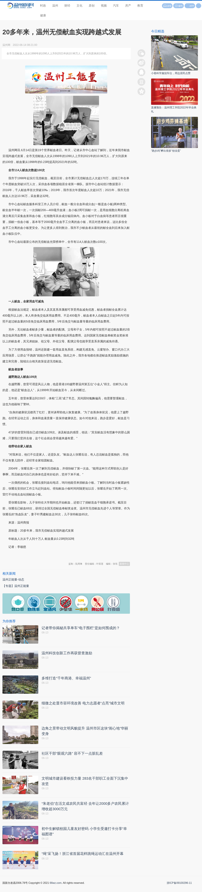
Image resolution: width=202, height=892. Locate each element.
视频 (104, 5)
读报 (167, 6)
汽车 (116, 5)
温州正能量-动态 (13, 579)
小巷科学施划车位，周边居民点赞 (171, 73)
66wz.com (55, 888)
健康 (43, 15)
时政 (43, 5)
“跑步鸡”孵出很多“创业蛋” (166, 150)
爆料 (178, 6)
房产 (128, 5)
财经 (67, 5)
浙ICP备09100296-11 (179, 888)
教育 (140, 5)
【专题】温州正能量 (15, 586)
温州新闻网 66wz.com (31, 555)
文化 (79, 5)
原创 (92, 5)
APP (192, 6)
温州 (55, 5)
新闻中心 (124, 563)
